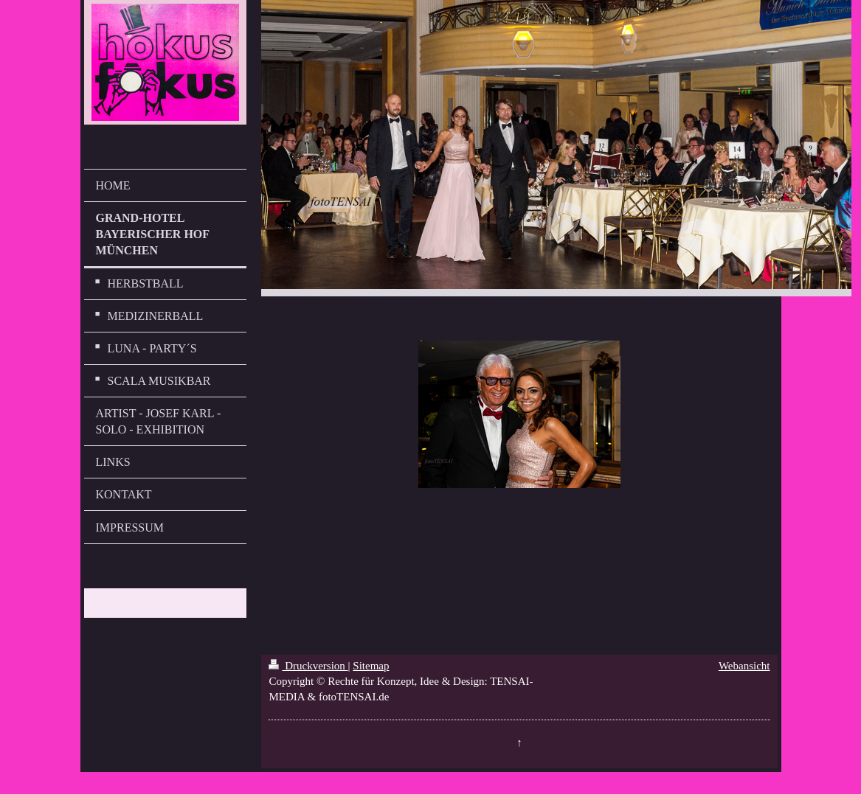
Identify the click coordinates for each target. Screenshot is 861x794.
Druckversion (308, 666)
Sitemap (371, 666)
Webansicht (744, 666)
